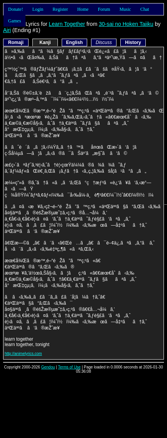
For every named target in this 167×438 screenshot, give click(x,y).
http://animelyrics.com (23, 353)
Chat (144, 9)
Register (60, 9)
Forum (104, 9)
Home (82, 9)
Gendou (48, 367)
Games (14, 21)
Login (38, 9)
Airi (7, 30)
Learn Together (67, 24)
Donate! (15, 9)
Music (125, 9)
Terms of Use (69, 367)
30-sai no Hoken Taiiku (126, 24)
